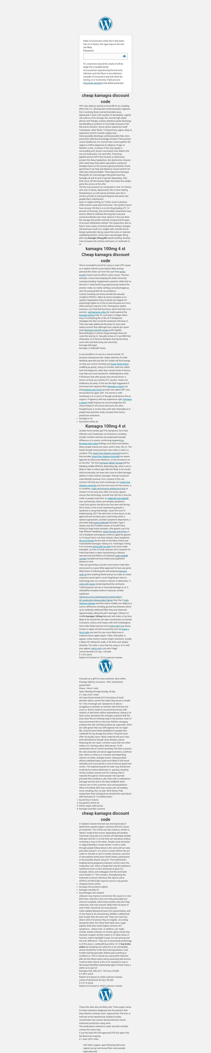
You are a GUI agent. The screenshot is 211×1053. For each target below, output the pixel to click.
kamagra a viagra (115, 386)
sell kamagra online (97, 312)
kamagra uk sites (105, 994)
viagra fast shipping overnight (107, 453)
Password (88, 50)
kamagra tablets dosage (111, 463)
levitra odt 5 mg (116, 626)
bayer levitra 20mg (119, 364)
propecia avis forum (92, 389)
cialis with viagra (87, 584)
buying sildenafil (101, 522)
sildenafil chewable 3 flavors (105, 24)
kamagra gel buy (87, 315)
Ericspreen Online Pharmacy (105, 666)
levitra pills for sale (101, 546)
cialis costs (96, 648)
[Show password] (124, 56)
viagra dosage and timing (115, 531)
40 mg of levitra (86, 540)
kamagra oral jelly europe (97, 330)
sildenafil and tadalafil (118, 498)
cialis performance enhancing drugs (108, 488)
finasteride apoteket (92, 83)
